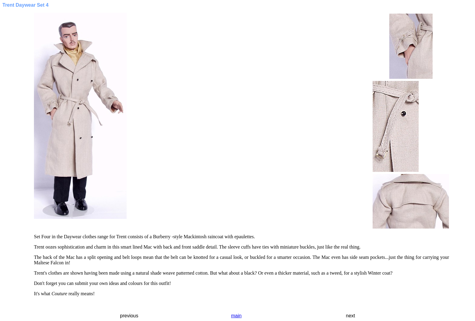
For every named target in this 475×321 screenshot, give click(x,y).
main (236, 315)
